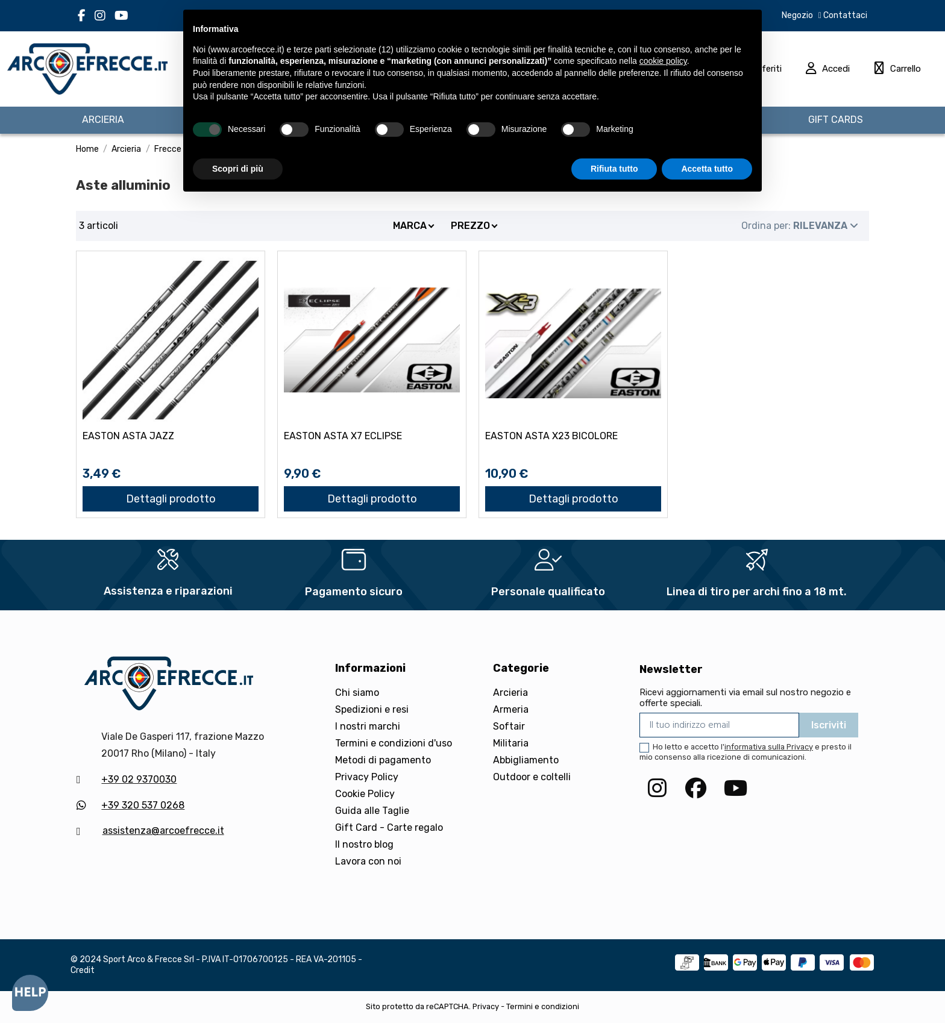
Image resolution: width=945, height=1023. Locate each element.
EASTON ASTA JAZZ (128, 436)
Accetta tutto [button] (707, 169)
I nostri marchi (367, 726)
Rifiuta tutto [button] (614, 169)
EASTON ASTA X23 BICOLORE (551, 436)
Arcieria (510, 692)
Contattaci (844, 15)
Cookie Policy (365, 793)
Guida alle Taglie (372, 810)
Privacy (485, 1006)
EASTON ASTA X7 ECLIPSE (343, 436)
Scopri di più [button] (237, 169)
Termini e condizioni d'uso (393, 743)
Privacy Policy (366, 777)
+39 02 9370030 (139, 779)
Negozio (797, 15)
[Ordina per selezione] (799, 226)
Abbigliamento (526, 760)
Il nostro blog (364, 844)
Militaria (511, 743)
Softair (509, 726)
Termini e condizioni (542, 1006)
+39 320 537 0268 (142, 805)
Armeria (511, 709)
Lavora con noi (368, 861)
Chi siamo (357, 692)
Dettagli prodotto (171, 498)
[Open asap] (30, 993)
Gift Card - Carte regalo (389, 827)
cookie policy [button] (663, 61)
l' (767, 746)
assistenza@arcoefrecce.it (163, 830)
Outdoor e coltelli (532, 777)
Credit (83, 970)
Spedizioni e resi (372, 709)
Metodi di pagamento (383, 760)
